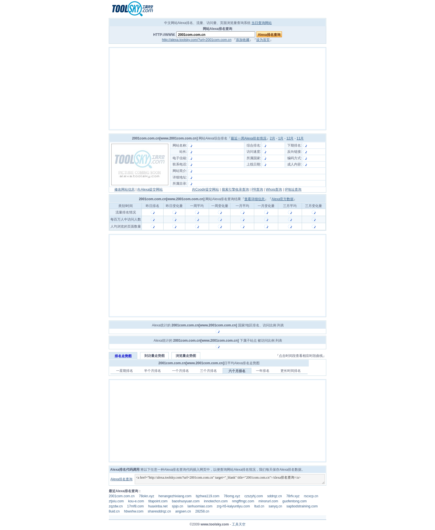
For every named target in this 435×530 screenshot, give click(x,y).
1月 (281, 138)
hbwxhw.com (133, 511)
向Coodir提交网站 (205, 189)
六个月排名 (237, 371)
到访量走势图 (154, 356)
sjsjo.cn (177, 506)
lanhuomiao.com (200, 506)
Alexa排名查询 (121, 479)
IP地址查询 (293, 189)
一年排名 (262, 371)
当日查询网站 (261, 23)
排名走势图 (123, 356)
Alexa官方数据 (282, 199)
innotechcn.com (216, 501)
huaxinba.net (158, 506)
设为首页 (263, 40)
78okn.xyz (146, 496)
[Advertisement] (217, 88)
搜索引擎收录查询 (235, 189)
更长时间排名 (290, 371)
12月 (289, 138)
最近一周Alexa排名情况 (248, 138)
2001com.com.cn (121, 496)
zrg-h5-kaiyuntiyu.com (233, 506)
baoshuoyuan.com (185, 501)
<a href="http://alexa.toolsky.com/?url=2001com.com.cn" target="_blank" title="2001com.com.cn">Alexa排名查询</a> (230, 479)
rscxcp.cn (311, 496)
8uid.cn (114, 511)
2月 (272, 138)
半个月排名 (152, 371)
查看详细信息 (254, 199)
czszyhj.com (253, 496)
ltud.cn (259, 506)
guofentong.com (294, 501)
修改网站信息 (124, 189)
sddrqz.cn (274, 496)
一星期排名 (124, 371)
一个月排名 (180, 371)
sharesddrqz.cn (159, 511)
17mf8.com (135, 506)
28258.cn (202, 511)
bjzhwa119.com (207, 496)
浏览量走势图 (186, 356)
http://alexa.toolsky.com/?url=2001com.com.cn (196, 40)
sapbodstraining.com (302, 506)
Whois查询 (274, 189)
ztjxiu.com (116, 501)
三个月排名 (208, 371)
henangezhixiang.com (175, 496)
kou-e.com (136, 501)
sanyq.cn (275, 506)
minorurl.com (268, 501)
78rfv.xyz (292, 496)
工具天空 (238, 524)
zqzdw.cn (116, 506)
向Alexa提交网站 (150, 189)
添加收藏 (242, 40)
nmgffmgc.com (243, 501)
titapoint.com (158, 501)
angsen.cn (183, 511)
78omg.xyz (232, 496)
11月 (300, 138)
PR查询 (257, 189)
